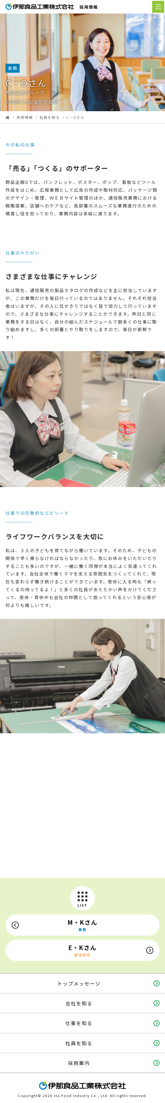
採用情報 (25, 117)
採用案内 (79, 1062)
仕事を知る (79, 1023)
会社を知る (79, 1003)
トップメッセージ (79, 983)
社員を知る (49, 117)
